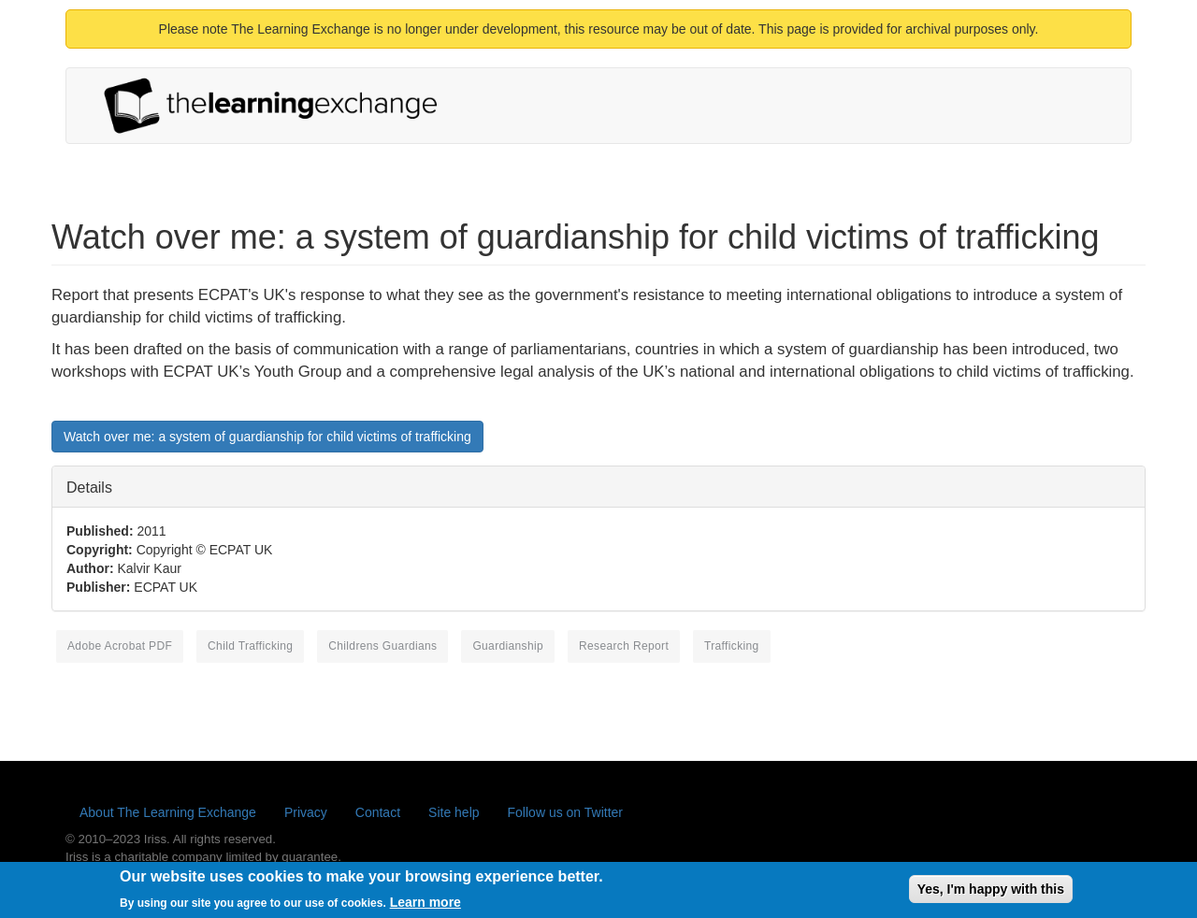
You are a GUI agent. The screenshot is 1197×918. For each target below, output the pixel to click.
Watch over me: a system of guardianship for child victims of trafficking (267, 436)
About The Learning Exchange (167, 812)
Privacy (305, 812)
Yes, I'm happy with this (990, 892)
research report (624, 646)
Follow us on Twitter (565, 812)
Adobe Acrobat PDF (119, 646)
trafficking (731, 646)
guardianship (507, 646)
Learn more (425, 905)
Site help (453, 812)
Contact (377, 812)
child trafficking (250, 646)
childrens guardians (382, 646)
